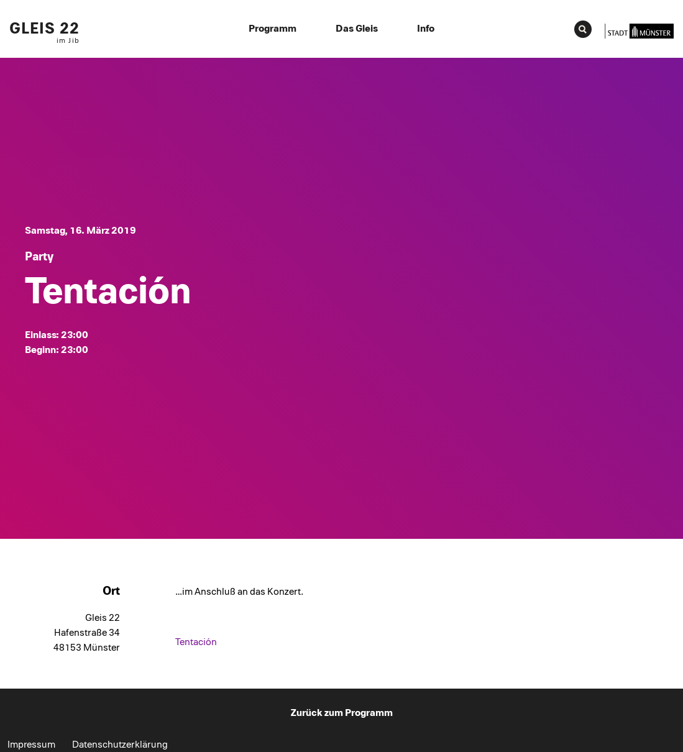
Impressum (31, 745)
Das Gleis (357, 29)
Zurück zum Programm (342, 713)
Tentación (196, 642)
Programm (272, 29)
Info (425, 29)
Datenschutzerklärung (120, 745)
